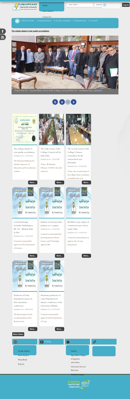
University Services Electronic (78, 368)
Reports (21, 364)
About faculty (28, 20)
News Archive (48, 11)
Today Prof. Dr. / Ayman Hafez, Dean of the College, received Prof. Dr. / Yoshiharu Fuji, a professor (58, 90)
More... (33, 182)
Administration (44, 20)
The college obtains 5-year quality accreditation (30, 31)
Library (74, 351)
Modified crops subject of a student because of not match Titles (78, 225)
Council (94, 20)
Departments (80, 20)
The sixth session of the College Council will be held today (51, 152)
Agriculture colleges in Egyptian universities (78, 359)
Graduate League (77, 374)
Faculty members (63, 20)
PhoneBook (22, 359)
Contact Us (47, 17)
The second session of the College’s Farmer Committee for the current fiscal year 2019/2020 (78, 155)
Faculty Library (24, 351)
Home (45, 5)
